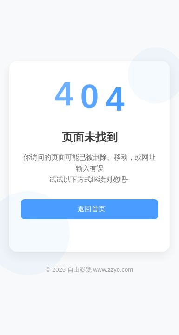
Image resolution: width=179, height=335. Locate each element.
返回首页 (92, 209)
